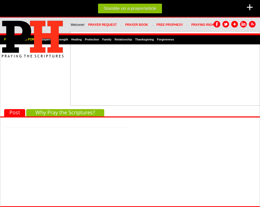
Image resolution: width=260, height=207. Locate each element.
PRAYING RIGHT (203, 25)
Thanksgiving (144, 39)
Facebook (217, 24)
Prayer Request (102, 25)
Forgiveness (165, 39)
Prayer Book (136, 25)
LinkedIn (243, 24)
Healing (76, 39)
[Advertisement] (140, 68)
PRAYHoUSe (32, 37)
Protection (92, 39)
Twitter (226, 24)
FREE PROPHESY (170, 25)
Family (106, 39)
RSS (252, 24)
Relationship (123, 39)
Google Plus (234, 24)
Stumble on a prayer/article (129, 8)
